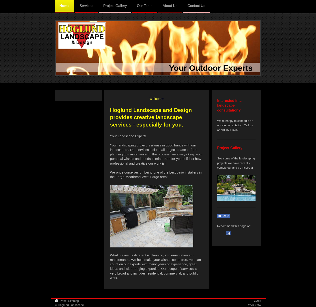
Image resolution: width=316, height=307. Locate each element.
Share (223, 216)
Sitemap (73, 301)
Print (61, 301)
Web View (254, 304)
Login (257, 300)
